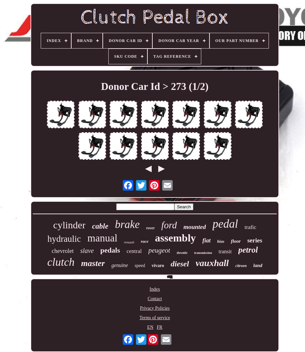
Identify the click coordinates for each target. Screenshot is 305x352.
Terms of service (155, 317)
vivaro (158, 265)
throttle (182, 253)
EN (150, 327)
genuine (119, 265)
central (134, 251)
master (93, 263)
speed (140, 265)
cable (100, 226)
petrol (248, 249)
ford (169, 225)
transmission (203, 253)
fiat (207, 240)
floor (236, 241)
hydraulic (64, 239)
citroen (241, 265)
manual (102, 238)
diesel (180, 263)
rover (150, 228)
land (258, 265)
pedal (225, 223)
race (144, 241)
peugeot (159, 250)
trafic (250, 227)
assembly (175, 238)
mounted (195, 226)
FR (160, 327)
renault (129, 242)
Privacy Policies (155, 308)
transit (225, 251)
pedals (110, 250)
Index (155, 289)
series (254, 240)
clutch (61, 262)
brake (127, 224)
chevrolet (63, 251)
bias (221, 241)
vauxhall (212, 263)
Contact (155, 298)
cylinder (69, 224)
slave (87, 250)
